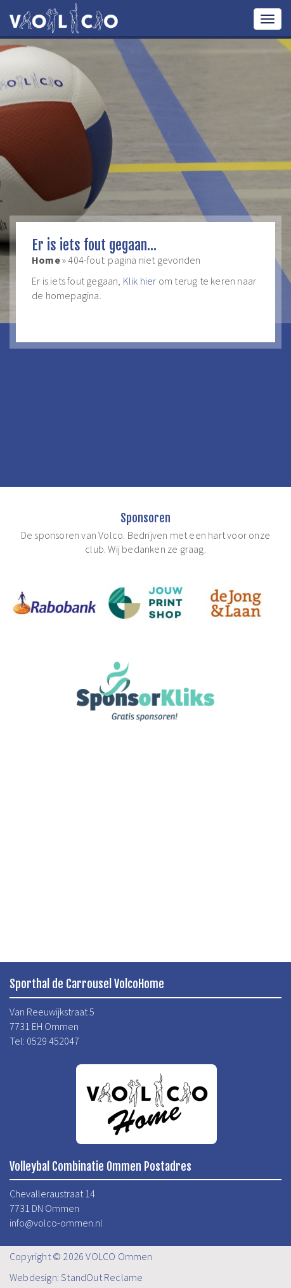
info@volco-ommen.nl (56, 1222)
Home (46, 260)
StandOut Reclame (102, 1277)
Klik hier (140, 280)
